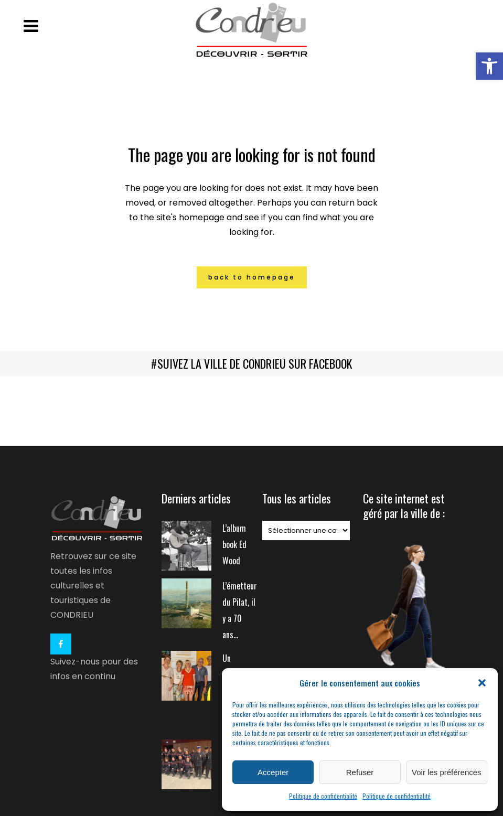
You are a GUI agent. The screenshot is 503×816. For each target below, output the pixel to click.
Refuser (360, 772)
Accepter (273, 772)
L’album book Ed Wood (234, 544)
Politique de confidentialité (323, 795)
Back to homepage (251, 277)
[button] (489, 66)
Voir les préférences (446, 772)
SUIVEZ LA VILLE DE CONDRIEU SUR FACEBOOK (254, 363)
